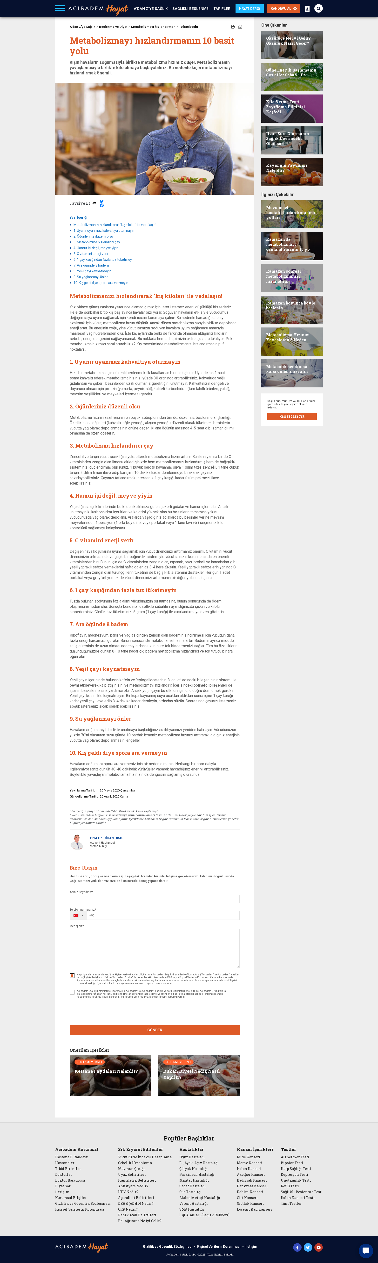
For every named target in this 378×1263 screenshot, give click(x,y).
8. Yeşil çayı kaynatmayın (92, 271)
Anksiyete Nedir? (133, 1186)
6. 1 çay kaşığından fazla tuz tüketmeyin (104, 259)
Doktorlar (63, 1174)
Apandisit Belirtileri (136, 1197)
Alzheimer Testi (295, 1157)
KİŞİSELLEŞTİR (292, 416)
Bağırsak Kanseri (252, 1180)
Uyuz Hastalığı (192, 1157)
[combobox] (82, 915)
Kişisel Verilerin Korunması (79, 1209)
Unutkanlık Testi (296, 1180)
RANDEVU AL (284, 8)
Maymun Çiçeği (131, 1168)
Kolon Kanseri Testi (298, 1197)
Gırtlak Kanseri (250, 1203)
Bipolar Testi (292, 1163)
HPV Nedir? (128, 1192)
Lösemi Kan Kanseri (254, 1209)
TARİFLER (221, 9)
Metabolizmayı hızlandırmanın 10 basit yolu (164, 27)
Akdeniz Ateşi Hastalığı (199, 1197)
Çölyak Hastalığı (193, 1168)
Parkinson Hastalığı (197, 1174)
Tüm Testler (291, 1203)
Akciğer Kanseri (251, 1174)
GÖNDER (154, 1030)
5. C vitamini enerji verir (91, 254)
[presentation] (154, 1012)
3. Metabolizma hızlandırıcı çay (97, 242)
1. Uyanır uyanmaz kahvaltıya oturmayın (104, 230)
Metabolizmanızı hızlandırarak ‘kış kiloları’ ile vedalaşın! (115, 225)
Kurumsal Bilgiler (71, 1197)
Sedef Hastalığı (192, 1186)
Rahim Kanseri (250, 1192)
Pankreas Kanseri (252, 1186)
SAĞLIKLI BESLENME (190, 9)
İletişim (62, 1192)
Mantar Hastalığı (194, 1180)
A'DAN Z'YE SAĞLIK (151, 9)
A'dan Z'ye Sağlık (82, 27)
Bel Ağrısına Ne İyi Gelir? (140, 1221)
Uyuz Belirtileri (132, 1174)
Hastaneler (64, 1163)
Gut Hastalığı (190, 1192)
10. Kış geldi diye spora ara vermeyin (101, 283)
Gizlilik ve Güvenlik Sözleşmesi (83, 1203)
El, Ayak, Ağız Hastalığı (199, 1163)
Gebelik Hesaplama (135, 1163)
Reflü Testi (290, 1186)
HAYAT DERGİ (249, 9)
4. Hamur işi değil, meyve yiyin (96, 248)
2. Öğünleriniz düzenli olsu (93, 236)
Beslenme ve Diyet (113, 27)
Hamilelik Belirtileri (137, 1180)
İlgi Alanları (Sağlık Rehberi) (204, 1215)
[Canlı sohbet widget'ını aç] (366, 1251)
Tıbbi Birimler (68, 1168)
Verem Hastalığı (193, 1203)
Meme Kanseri (250, 1163)
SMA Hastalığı (191, 1209)
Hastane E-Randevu (71, 1157)
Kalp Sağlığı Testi (296, 1168)
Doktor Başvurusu (70, 1180)
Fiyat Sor (63, 1186)
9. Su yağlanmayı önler (91, 277)
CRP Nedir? (128, 1209)
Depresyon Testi (294, 1174)
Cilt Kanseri (247, 1197)
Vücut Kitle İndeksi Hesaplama (145, 1157)
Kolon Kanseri (249, 1168)
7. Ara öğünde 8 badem (91, 265)
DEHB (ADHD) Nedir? (136, 1203)
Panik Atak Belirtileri (137, 1215)
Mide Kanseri (248, 1157)
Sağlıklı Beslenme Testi (302, 1192)
